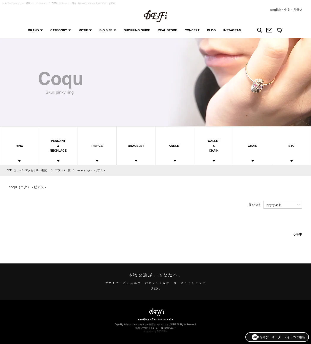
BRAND (33, 30)
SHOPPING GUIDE (137, 30)
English (275, 9)
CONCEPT (191, 30)
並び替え (255, 204)
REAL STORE (167, 30)
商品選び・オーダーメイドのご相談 (275, 336)
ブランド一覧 (63, 170)
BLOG (211, 30)
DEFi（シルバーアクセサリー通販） (27, 170)
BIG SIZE (105, 30)
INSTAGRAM (232, 30)
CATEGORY (58, 30)
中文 (287, 9)
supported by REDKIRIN (155, 331)
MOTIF (83, 30)
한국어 (297, 9)
